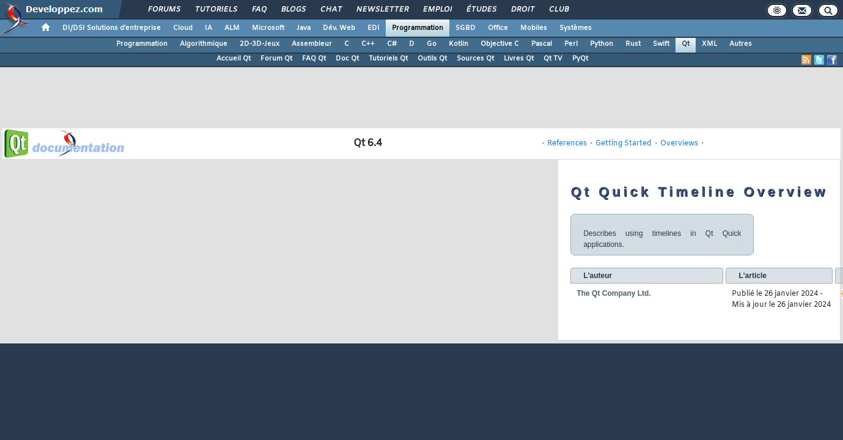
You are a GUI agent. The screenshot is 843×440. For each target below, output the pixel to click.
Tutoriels (215, 10)
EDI (373, 28)
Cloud (183, 28)
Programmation (417, 28)
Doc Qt (347, 58)
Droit (522, 10)
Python (601, 44)
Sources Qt (475, 58)
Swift (661, 44)
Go (431, 44)
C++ (368, 44)
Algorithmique (203, 44)
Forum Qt (276, 58)
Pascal (541, 44)
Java (303, 28)
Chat (330, 10)
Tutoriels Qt (388, 58)
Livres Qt (519, 58)
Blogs (292, 10)
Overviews (679, 143)
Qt (686, 44)
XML (709, 44)
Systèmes (575, 28)
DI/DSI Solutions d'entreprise (111, 28)
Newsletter (382, 10)
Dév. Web (339, 28)
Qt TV (552, 58)
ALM (232, 28)
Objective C (499, 44)
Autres (740, 44)
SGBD (465, 28)
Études (481, 10)
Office (498, 28)
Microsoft (268, 28)
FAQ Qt (314, 58)
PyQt (580, 58)
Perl (571, 44)
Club (558, 10)
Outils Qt (432, 58)
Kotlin (458, 44)
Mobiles (533, 28)
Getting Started (623, 143)
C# (392, 44)
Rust (633, 44)
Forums (163, 10)
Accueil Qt (233, 58)
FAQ (258, 10)
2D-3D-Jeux (259, 44)
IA (208, 28)
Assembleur (312, 44)
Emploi (436, 10)
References (567, 143)
